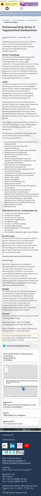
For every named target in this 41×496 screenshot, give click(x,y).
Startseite (6, 20)
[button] (23, 388)
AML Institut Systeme (13, 460)
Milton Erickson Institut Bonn (16, 463)
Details (8, 383)
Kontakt (3, 1)
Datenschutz (8, 439)
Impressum (7, 435)
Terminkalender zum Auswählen (25, 20)
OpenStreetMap (25, 396)
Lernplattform (12, 1)
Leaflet (9, 396)
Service (21, 1)
